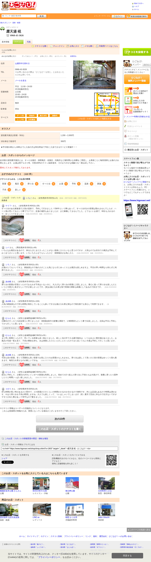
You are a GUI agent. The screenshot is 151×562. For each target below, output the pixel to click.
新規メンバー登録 (137, 16)
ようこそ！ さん (102, 16)
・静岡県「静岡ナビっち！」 (99, 544)
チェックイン (58, 46)
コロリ (8, 389)
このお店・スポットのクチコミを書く (59, 429)
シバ (7, 247)
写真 (29, 42)
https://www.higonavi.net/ (137, 200)
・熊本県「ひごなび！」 (67, 544)
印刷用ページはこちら (108, 46)
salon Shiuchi (103, 517)
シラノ (8, 265)
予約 (76, 184)
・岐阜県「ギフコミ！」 (97, 547)
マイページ (132, 131)
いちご (29, 198)
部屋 (6, 184)
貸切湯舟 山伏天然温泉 (9, 517)
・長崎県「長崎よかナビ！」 (129, 544)
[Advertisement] (84, 6)
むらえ (8, 318)
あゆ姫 (8, 281)
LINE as (36, 517)
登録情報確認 (133, 144)
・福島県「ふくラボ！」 (37, 547)
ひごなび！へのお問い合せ (120, 536)
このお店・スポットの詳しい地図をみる (94, 119)
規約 (95, 536)
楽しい (20, 189)
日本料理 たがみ (105, 491)
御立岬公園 (70, 491)
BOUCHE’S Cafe (40, 491)
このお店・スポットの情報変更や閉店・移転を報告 (26, 438)
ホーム (136, 9)
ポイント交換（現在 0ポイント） (135, 137)
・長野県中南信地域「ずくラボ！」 (131, 547)
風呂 (19, 184)
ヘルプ (136, 6)
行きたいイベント (135, 126)
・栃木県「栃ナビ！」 (37, 544)
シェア (4, 458)
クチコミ (18, 42)
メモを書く (89, 46)
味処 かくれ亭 (71, 517)
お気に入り (74, 46)
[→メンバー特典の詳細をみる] (137, 116)
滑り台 (33, 184)
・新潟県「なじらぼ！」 (67, 547)
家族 (101, 184)
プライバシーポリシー (73, 536)
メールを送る (20, 80)
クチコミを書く (41, 46)
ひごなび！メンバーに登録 (135, 182)
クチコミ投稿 (56, 536)
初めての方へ (139, 3)
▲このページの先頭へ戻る (139, 530)
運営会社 (103, 536)
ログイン (118, 16)
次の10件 (60, 419)
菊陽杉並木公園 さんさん (10, 491)
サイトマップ (32, 536)
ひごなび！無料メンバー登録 (137, 79)
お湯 (63, 184)
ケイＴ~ (9, 206)
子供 (6, 189)
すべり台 (48, 184)
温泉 (88, 184)
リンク (88, 536)
